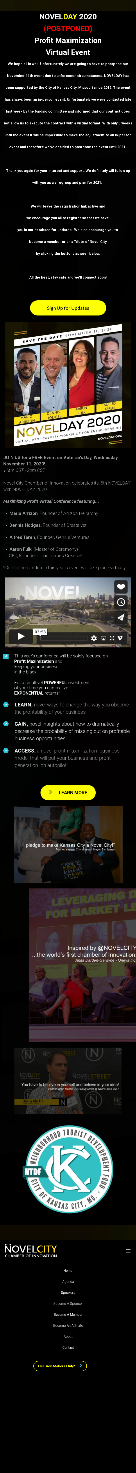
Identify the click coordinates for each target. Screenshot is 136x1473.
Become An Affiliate (68, 1326)
